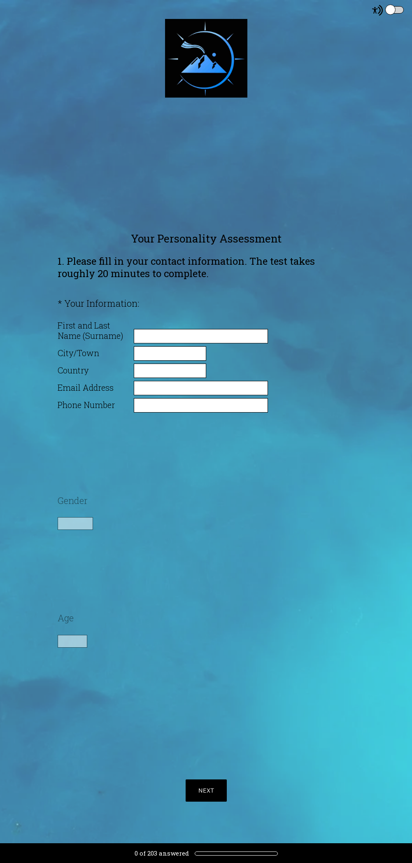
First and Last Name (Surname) (90, 330)
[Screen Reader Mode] (388, 10)
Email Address (86, 388)
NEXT (206, 790)
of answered (162, 853)
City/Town (78, 353)
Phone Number (86, 405)
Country (73, 370)
